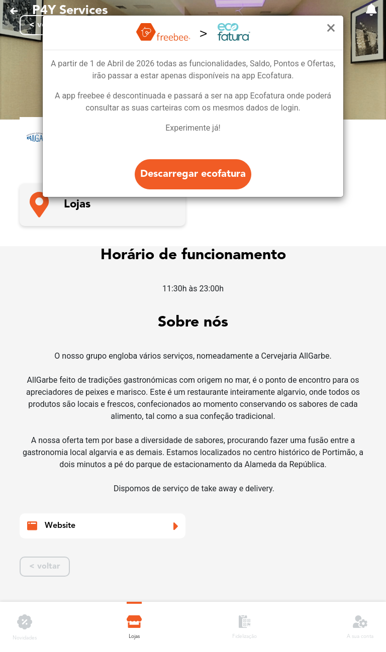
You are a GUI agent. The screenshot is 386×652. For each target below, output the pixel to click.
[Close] (331, 28)
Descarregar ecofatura (193, 174)
